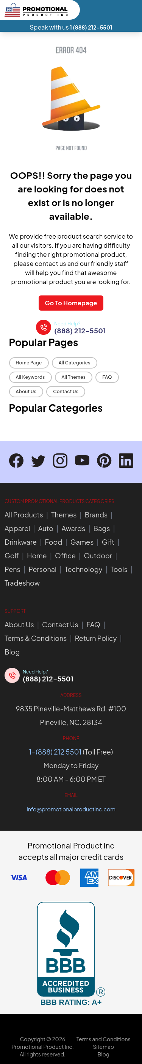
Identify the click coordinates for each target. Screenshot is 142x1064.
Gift (108, 541)
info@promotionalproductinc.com (71, 808)
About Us (26, 391)
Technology (84, 569)
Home (37, 555)
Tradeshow (22, 582)
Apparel (17, 528)
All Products (24, 514)
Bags (102, 528)
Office (65, 555)
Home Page (29, 363)
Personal (42, 569)
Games (82, 541)
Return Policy (96, 638)
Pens (12, 569)
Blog (12, 651)
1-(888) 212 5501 (55, 751)
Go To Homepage (71, 303)
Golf (12, 555)
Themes (63, 514)
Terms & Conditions (36, 638)
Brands (96, 514)
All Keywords (30, 377)
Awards (73, 528)
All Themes (74, 377)
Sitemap (103, 1046)
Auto (45, 528)
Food (53, 541)
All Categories (75, 363)
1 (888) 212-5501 (91, 27)
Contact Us (65, 391)
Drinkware (21, 541)
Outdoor (98, 555)
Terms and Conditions (103, 1039)
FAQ (107, 377)
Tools (119, 569)
